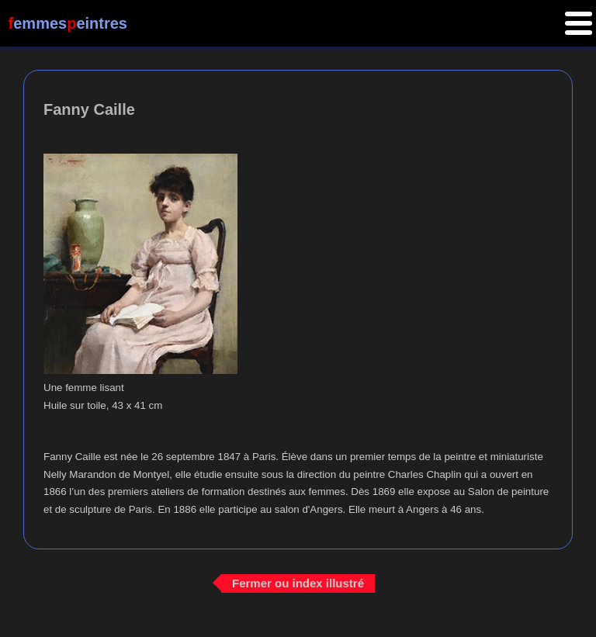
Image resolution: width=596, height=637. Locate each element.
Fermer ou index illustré (298, 583)
